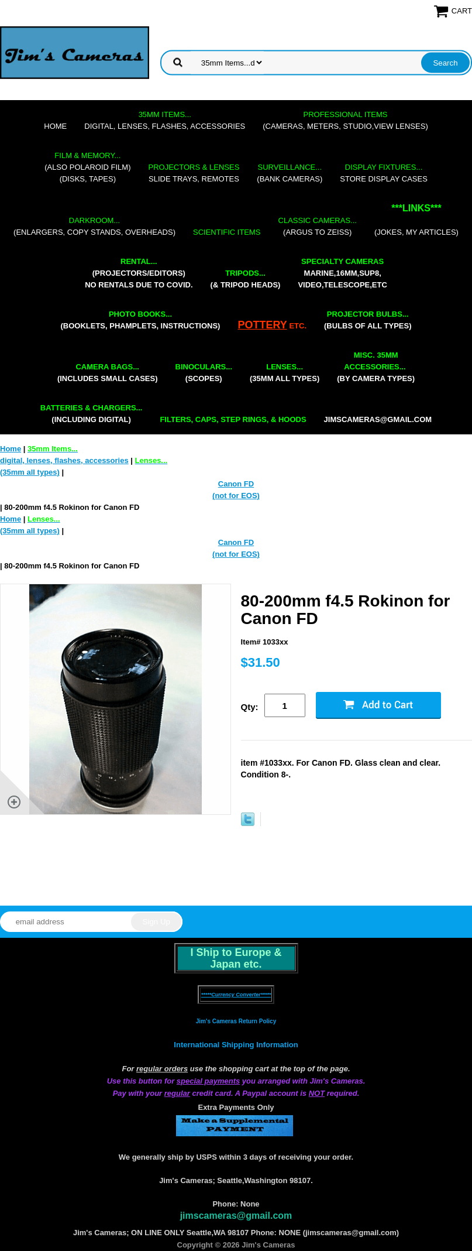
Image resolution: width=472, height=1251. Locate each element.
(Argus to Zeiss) (317, 226)
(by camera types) (376, 367)
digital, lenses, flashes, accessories (164, 120)
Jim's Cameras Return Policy (236, 1021)
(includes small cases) (107, 372)
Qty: (250, 707)
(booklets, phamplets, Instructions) (140, 320)
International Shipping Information (236, 1044)
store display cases (384, 173)
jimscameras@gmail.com (378, 419)
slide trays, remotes (194, 173)
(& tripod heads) (246, 279)
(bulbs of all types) (368, 320)
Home (55, 126)
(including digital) (91, 413)
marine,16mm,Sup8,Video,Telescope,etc (342, 273)
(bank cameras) (289, 173)
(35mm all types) (284, 372)
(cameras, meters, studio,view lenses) (345, 120)
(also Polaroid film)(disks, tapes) (87, 167)
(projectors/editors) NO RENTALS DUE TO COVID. (138, 273)
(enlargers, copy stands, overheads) (94, 226)
